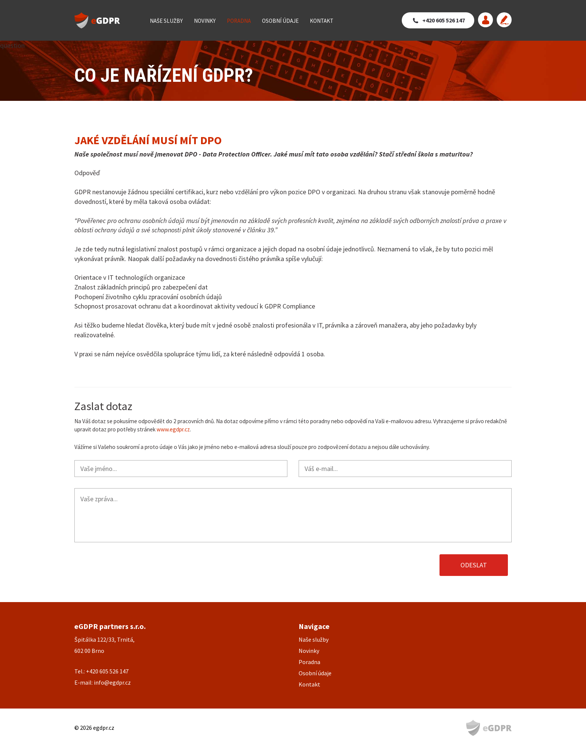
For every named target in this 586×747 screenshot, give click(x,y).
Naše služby (166, 20)
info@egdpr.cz (112, 682)
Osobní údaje (280, 20)
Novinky (205, 20)
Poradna (239, 20)
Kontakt (321, 20)
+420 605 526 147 (443, 20)
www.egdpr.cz (173, 429)
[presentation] (131, 565)
